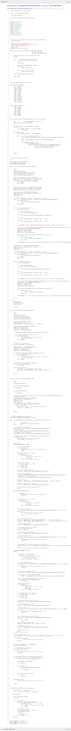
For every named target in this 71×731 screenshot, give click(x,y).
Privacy (10, 729)
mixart (50, 5)
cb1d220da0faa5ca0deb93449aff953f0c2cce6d (29, 5)
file (31, 8)
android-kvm (10, 5)
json (69, 729)
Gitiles (7, 729)
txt (66, 729)
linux (15, 5)
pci (47, 5)
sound (44, 5)
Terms (13, 729)
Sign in (68, 1)
